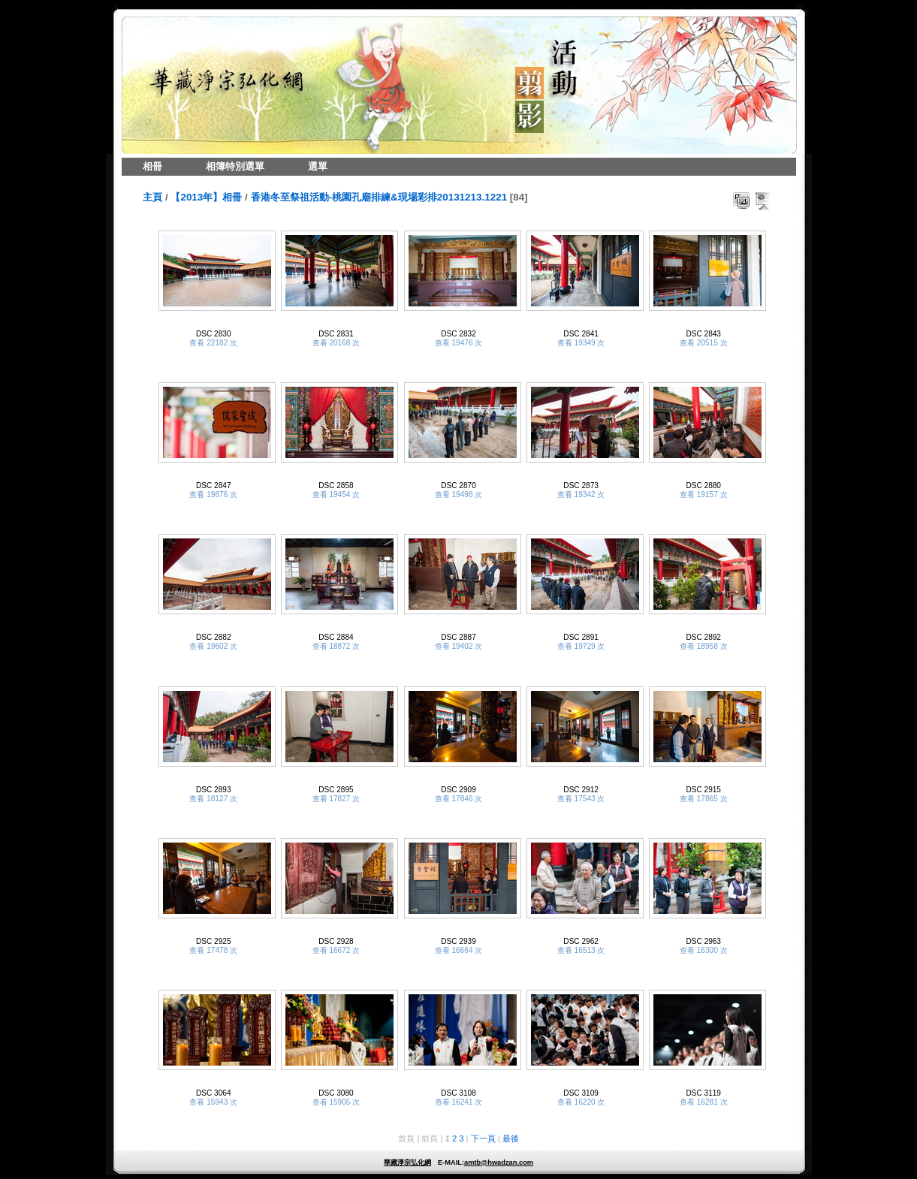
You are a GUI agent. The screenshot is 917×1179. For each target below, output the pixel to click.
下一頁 (483, 1138)
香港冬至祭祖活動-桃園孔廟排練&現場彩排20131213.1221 (379, 197)
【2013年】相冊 (206, 197)
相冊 (152, 166)
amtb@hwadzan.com (498, 1162)
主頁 (152, 197)
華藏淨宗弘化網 (407, 1162)
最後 (510, 1138)
